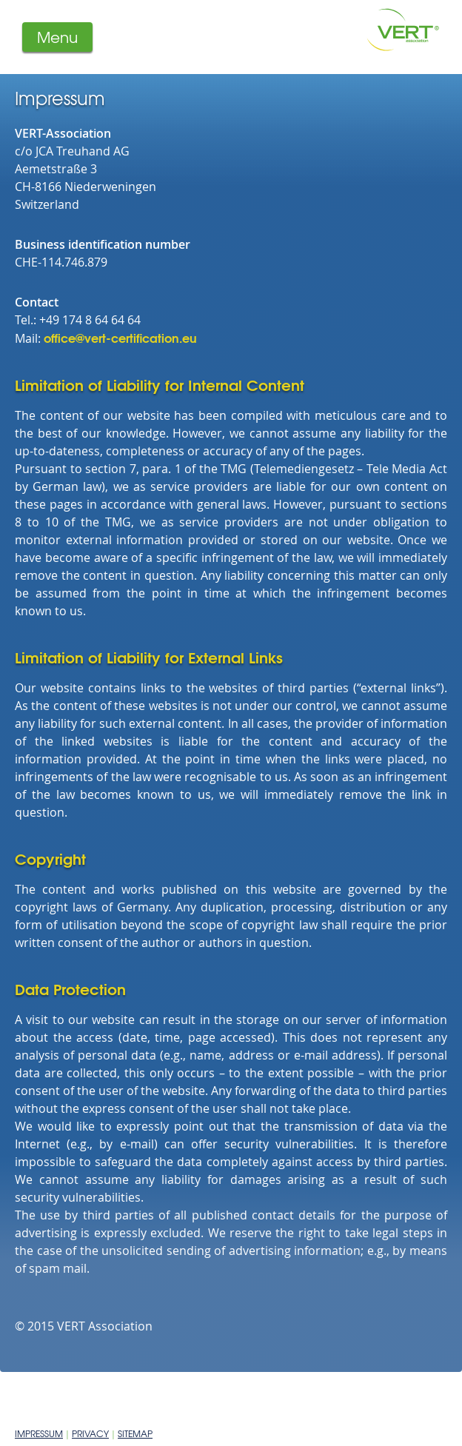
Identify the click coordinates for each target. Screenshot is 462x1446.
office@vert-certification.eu (120, 337)
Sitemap (135, 1433)
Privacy (90, 1433)
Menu (57, 36)
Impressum (39, 1433)
